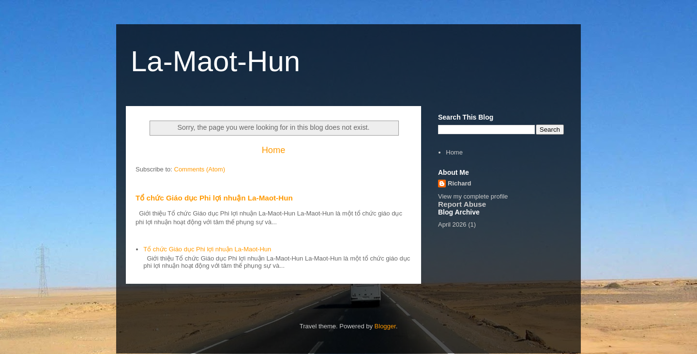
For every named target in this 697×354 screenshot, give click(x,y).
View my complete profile (473, 196)
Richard (459, 183)
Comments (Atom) (199, 169)
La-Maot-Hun (215, 61)
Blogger (385, 326)
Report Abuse (462, 204)
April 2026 (452, 224)
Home (274, 150)
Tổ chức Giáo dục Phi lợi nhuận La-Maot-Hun (214, 198)
